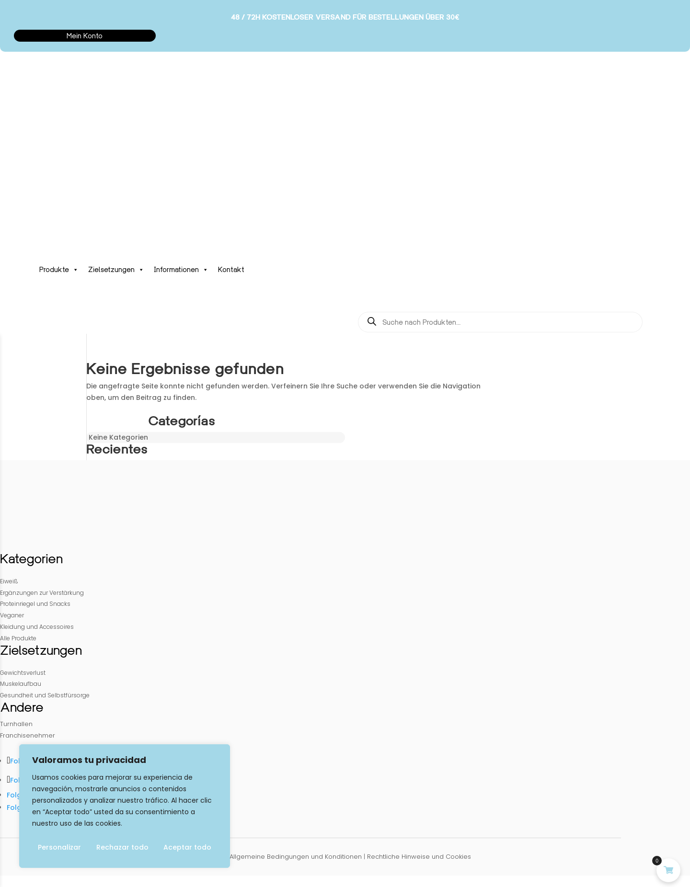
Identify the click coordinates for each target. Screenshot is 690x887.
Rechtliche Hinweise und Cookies (419, 856)
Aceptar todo (187, 847)
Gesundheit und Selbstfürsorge (45, 695)
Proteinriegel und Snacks (35, 604)
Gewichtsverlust (23, 673)
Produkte (59, 269)
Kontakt (231, 269)
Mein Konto (85, 36)
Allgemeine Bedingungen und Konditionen (296, 856)
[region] (124, 806)
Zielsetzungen (116, 269)
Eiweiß (9, 581)
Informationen (181, 269)
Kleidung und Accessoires (37, 627)
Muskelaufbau (20, 684)
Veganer (12, 615)
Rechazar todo (122, 847)
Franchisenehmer (27, 735)
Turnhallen (16, 723)
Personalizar (59, 847)
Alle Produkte (18, 638)
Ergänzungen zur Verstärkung (42, 593)
